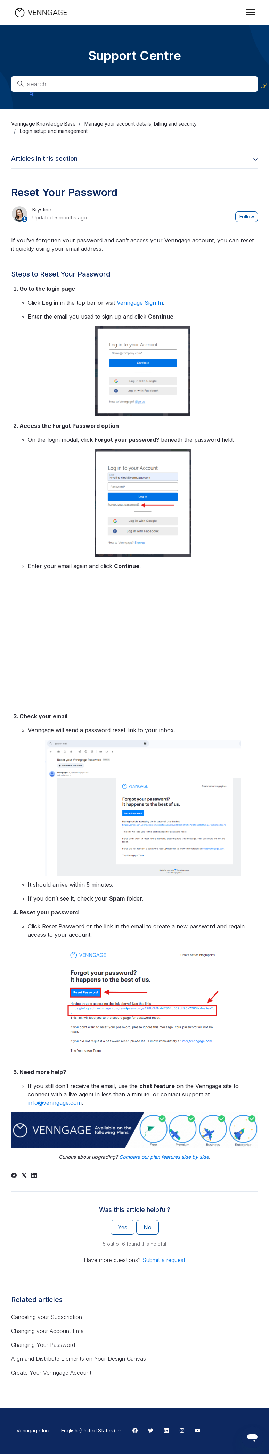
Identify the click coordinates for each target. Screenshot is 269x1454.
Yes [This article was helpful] (122, 1227)
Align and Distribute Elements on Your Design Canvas (78, 1358)
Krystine (41, 209)
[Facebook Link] (135, 1431)
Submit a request (163, 1259)
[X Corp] (24, 1176)
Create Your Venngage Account (51, 1372)
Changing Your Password (43, 1344)
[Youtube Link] (197, 1431)
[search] (134, 84)
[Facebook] (14, 1176)
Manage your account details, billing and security (140, 124)
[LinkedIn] (34, 1176)
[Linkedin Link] (166, 1431)
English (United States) (91, 1430)
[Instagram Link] (182, 1431)
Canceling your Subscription (46, 1316)
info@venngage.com (55, 1102)
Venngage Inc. (33, 1430)
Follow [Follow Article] (246, 216)
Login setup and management (54, 131)
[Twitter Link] (150, 1431)
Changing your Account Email (48, 1330)
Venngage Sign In (140, 302)
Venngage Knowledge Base (43, 124)
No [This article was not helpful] (148, 1227)
